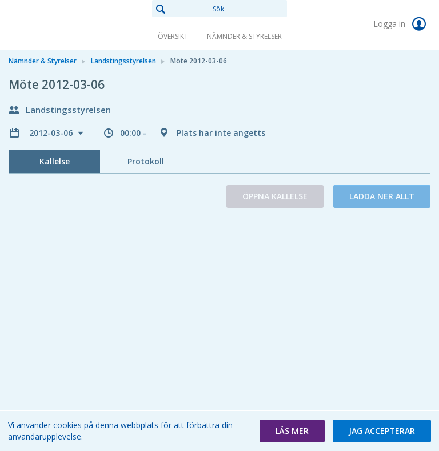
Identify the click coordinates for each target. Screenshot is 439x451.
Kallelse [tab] (54, 161)
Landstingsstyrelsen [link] (123, 61)
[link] (66, 25)
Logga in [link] (401, 24)
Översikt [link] (173, 36)
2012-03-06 (52, 132)
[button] (292, 431)
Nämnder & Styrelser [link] (244, 36)
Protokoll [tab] (145, 161)
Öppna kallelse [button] (275, 196)
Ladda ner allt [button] (381, 196)
